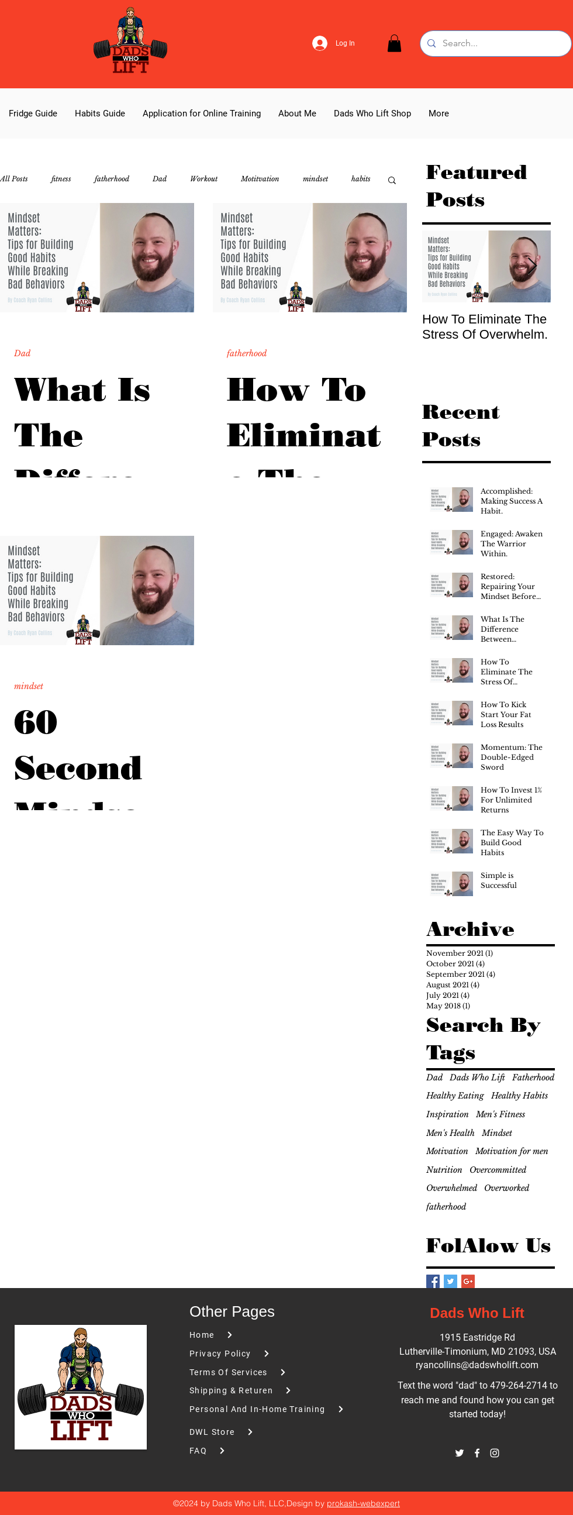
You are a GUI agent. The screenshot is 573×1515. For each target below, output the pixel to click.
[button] (394, 43)
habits (361, 178)
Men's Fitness (500, 1114)
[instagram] (494, 1453)
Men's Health (450, 1133)
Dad (160, 178)
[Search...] (495, 43)
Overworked (506, 1188)
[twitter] (459, 1453)
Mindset (497, 1133)
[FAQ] (255, 1451)
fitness (61, 178)
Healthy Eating (455, 1095)
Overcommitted (498, 1170)
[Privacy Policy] (255, 1354)
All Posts (14, 178)
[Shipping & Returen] (255, 1390)
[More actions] (178, 339)
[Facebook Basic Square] (433, 1281)
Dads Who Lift (477, 1077)
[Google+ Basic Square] (468, 1281)
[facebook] (477, 1453)
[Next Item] (532, 266)
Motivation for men (511, 1151)
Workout (204, 178)
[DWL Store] (271, 1432)
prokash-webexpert (363, 1503)
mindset (315, 178)
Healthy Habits (519, 1095)
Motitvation (260, 178)
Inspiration (447, 1114)
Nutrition (444, 1170)
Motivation (447, 1151)
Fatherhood (533, 1077)
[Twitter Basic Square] (450, 1281)
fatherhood (112, 178)
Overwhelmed (451, 1188)
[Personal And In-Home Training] (271, 1409)
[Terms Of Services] (255, 1372)
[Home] (255, 1335)
